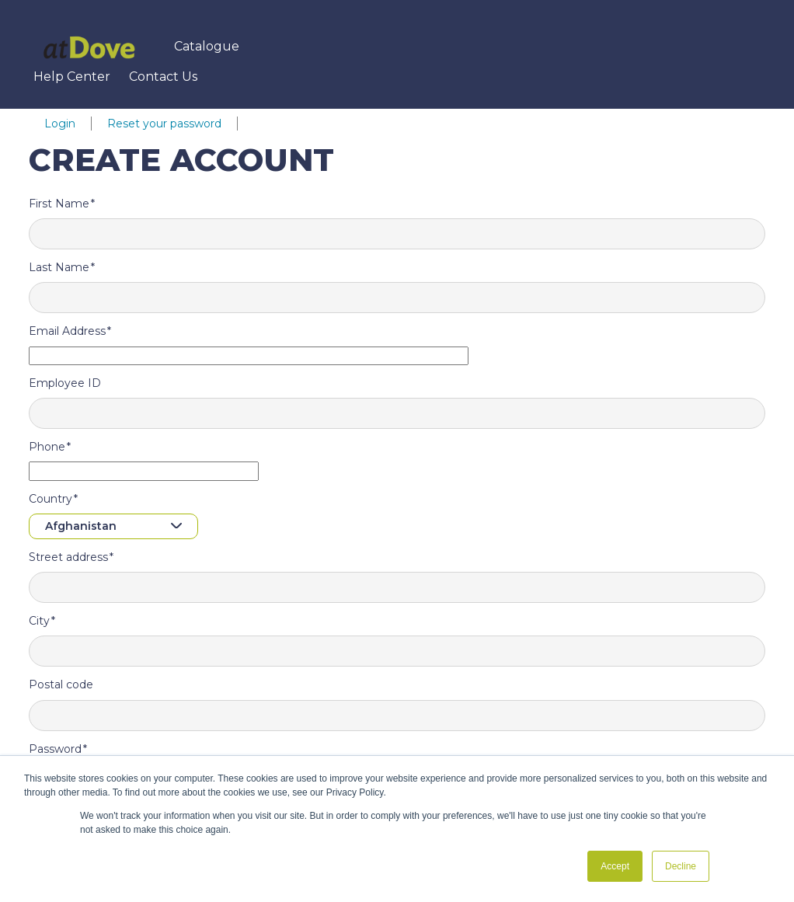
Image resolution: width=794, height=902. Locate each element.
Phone (47, 447)
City (39, 621)
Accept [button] (615, 866)
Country (50, 499)
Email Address (67, 331)
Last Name (59, 267)
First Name (59, 204)
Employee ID (65, 383)
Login (59, 124)
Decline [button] (680, 866)
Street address (68, 557)
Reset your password (164, 124)
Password (55, 749)
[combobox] (113, 526)
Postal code (61, 684)
